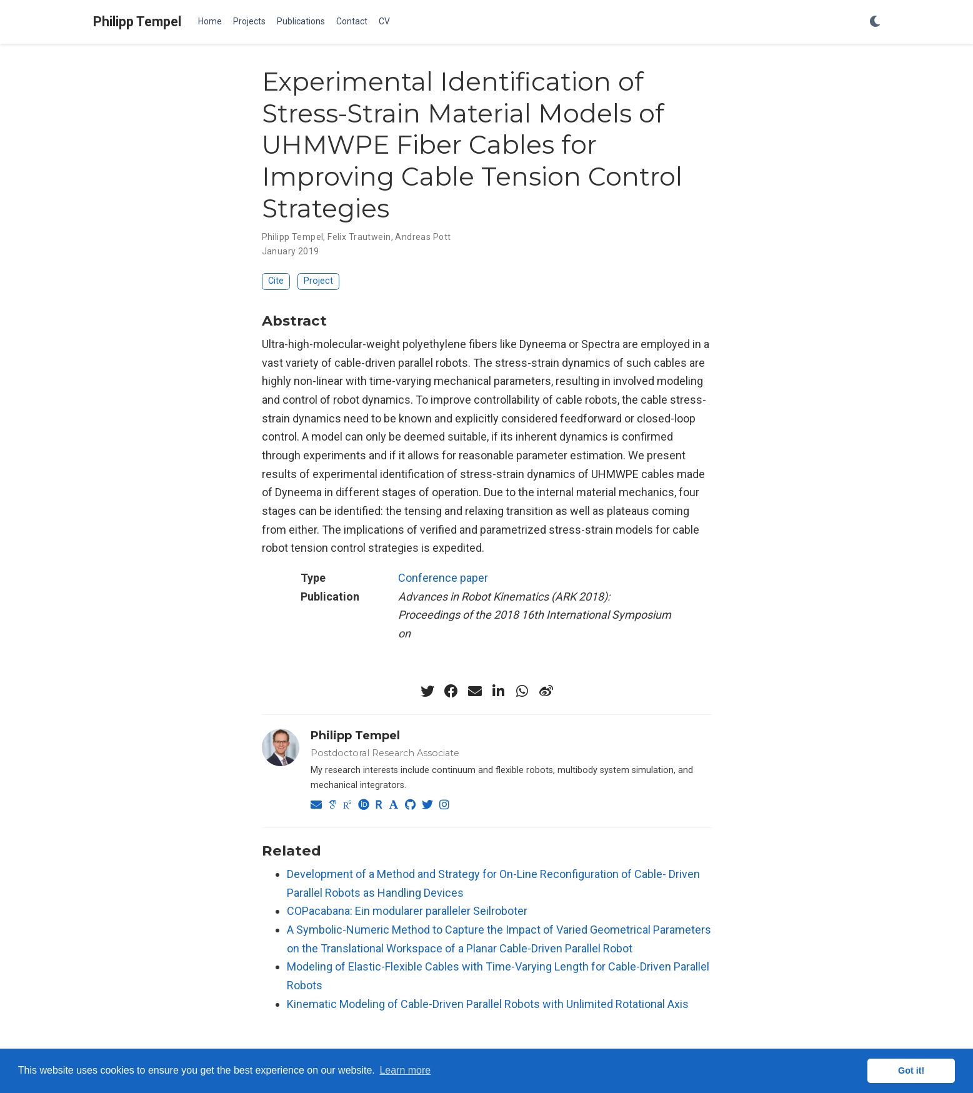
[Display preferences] (875, 22)
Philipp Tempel (137, 21)
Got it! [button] (911, 1071)
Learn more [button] (405, 1070)
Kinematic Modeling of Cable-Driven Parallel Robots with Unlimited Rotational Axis (488, 1004)
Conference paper (443, 577)
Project (318, 281)
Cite (276, 281)
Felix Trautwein (359, 237)
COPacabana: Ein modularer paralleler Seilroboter (407, 910)
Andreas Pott (423, 237)
